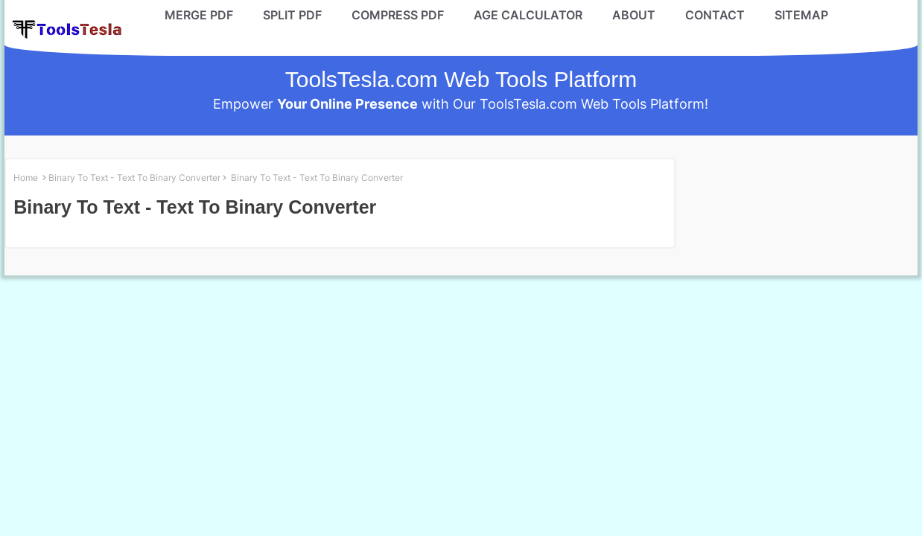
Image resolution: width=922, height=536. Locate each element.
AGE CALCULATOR (528, 14)
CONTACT (715, 14)
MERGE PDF (199, 14)
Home (25, 177)
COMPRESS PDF (398, 14)
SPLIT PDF (292, 14)
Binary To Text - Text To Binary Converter (134, 177)
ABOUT (633, 14)
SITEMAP (801, 14)
